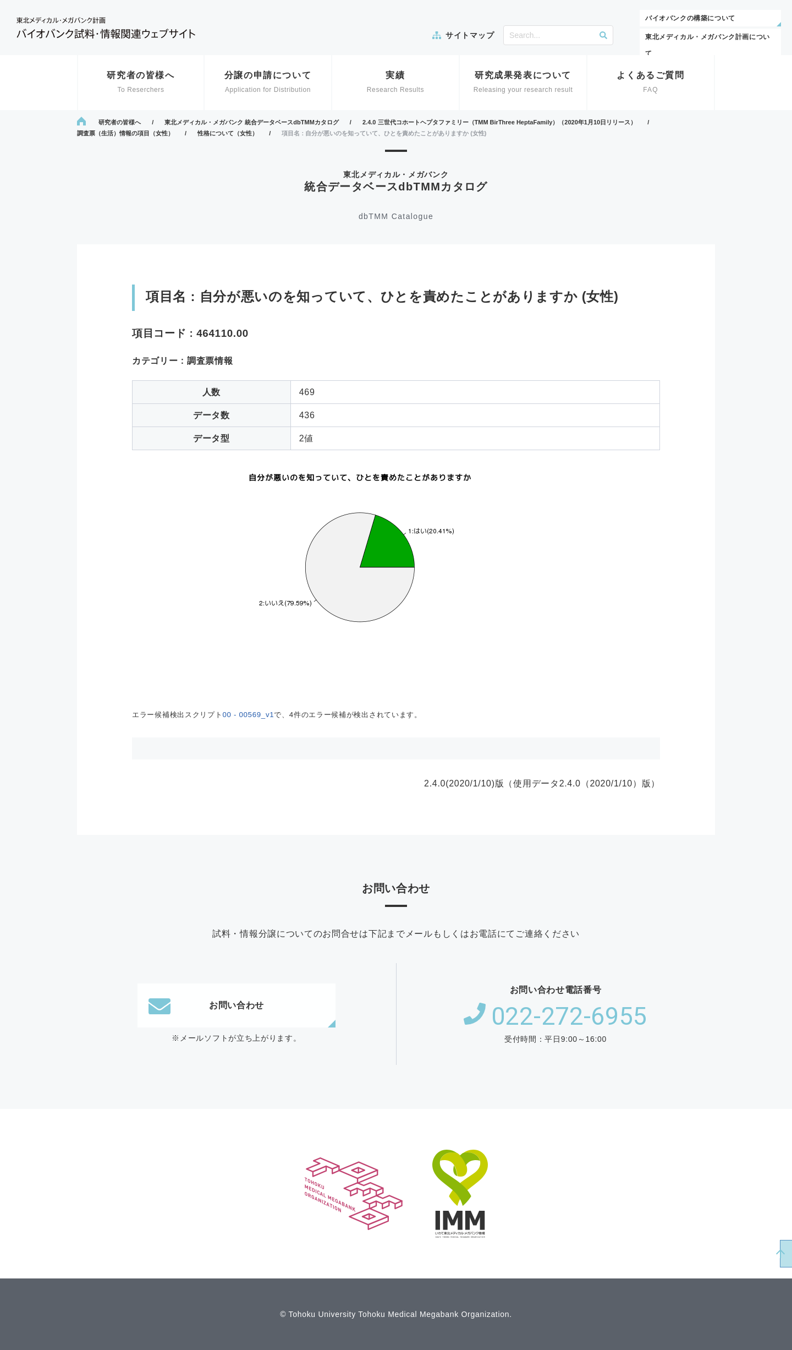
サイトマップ (470, 35)
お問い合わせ (206, 1005)
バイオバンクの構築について (690, 18)
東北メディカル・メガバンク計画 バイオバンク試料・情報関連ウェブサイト (105, 28)
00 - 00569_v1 (248, 714)
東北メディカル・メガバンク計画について (707, 45)
